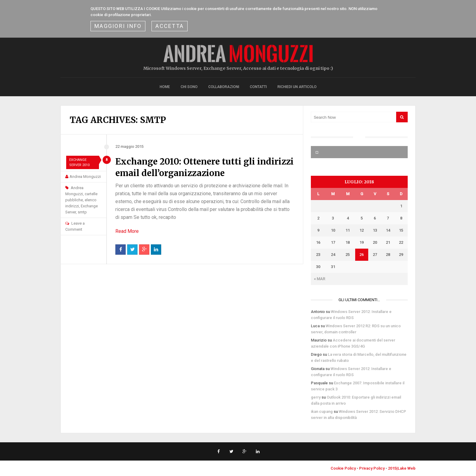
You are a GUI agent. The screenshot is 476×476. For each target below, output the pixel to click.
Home (165, 87)
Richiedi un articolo (297, 87)
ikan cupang (322, 411)
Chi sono (189, 87)
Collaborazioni (223, 87)
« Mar (319, 279)
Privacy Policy (372, 468)
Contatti (258, 87)
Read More (127, 231)
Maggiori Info (117, 26)
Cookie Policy (343, 468)
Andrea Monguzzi (85, 176)
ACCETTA (169, 26)
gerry (316, 397)
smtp (82, 212)
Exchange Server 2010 (79, 162)
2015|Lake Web (402, 468)
